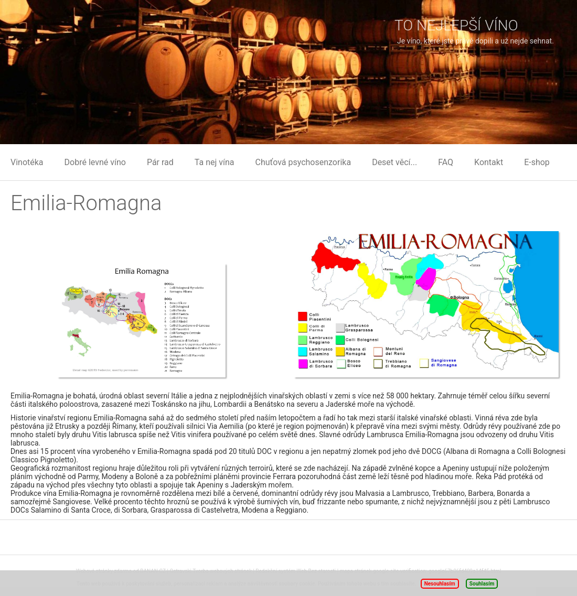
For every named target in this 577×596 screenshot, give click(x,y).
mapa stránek (356, 571)
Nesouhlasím (439, 584)
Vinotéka (27, 162)
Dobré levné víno (95, 162)
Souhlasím (482, 584)
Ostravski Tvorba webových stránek (211, 571)
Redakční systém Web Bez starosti (295, 571)
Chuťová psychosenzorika (303, 162)
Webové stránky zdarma (104, 571)
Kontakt (488, 162)
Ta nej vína (214, 162)
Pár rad (160, 162)
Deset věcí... (394, 162)
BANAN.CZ (153, 571)
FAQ (445, 162)
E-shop (537, 162)
